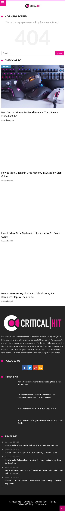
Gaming (6, 66)
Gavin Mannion (8, 120)
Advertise (41, 501)
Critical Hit (15, 501)
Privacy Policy (25, 504)
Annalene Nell (8, 180)
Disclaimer (41, 504)
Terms (52, 501)
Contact (28, 501)
